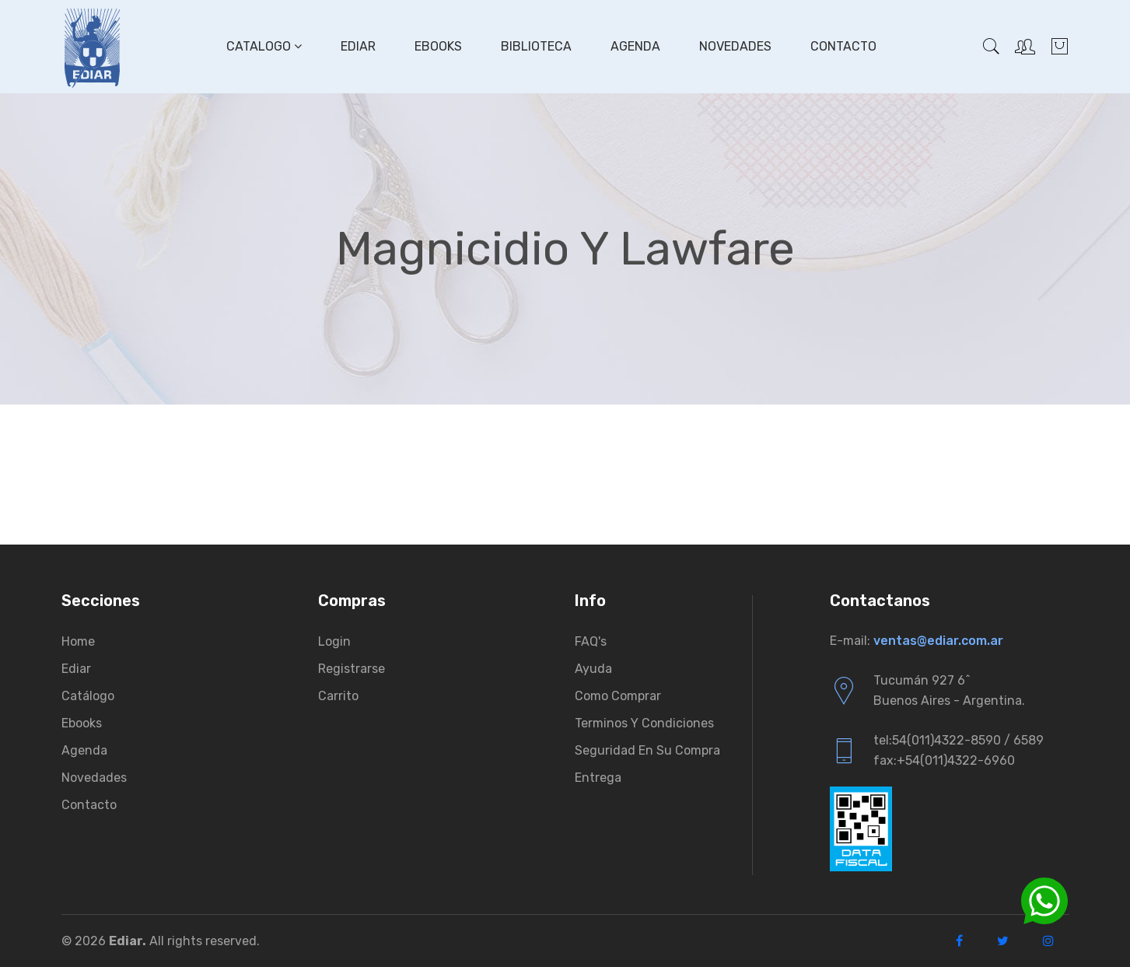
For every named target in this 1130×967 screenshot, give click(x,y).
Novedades (735, 46)
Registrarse (351, 668)
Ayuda (593, 668)
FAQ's (591, 641)
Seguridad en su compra (647, 750)
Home (78, 641)
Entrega (598, 777)
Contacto (843, 46)
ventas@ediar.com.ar (938, 640)
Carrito (338, 695)
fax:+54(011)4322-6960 (944, 760)
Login (334, 641)
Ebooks (438, 46)
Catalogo (264, 46)
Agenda (635, 46)
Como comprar (618, 695)
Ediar (358, 46)
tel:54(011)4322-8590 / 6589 (958, 740)
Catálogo (87, 695)
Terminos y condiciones (644, 723)
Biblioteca (536, 46)
